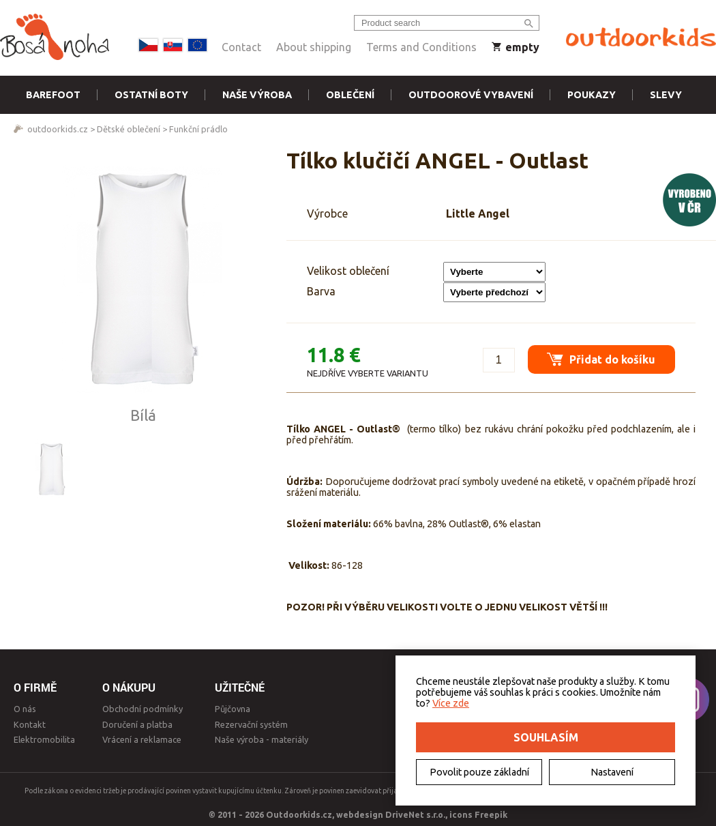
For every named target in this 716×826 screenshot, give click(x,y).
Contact (241, 47)
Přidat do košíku (600, 357)
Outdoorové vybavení (470, 94)
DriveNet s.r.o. (415, 814)
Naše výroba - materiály (261, 739)
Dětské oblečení (128, 129)
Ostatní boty (151, 94)
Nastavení (612, 772)
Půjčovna (232, 708)
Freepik (491, 814)
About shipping (313, 47)
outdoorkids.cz (57, 129)
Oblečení (350, 94)
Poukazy (591, 94)
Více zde (450, 703)
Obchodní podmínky (142, 708)
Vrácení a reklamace (141, 739)
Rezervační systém (251, 724)
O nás (25, 708)
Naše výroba (257, 94)
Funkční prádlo (198, 129)
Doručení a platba (137, 724)
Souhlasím (545, 737)
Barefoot (53, 94)
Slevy (666, 94)
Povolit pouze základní (479, 772)
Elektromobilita (44, 739)
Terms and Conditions (421, 47)
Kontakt (30, 724)
